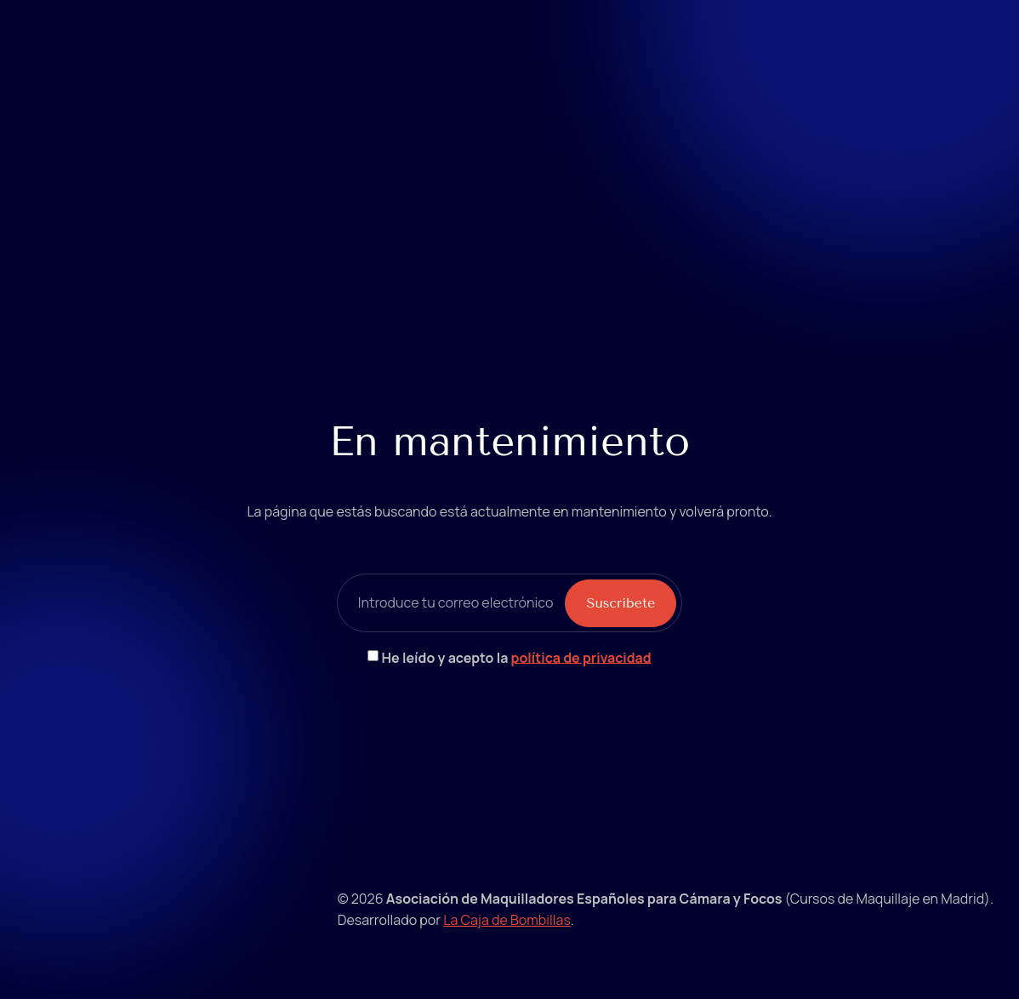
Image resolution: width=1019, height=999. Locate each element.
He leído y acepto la (517, 657)
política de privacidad (581, 657)
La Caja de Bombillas (507, 920)
